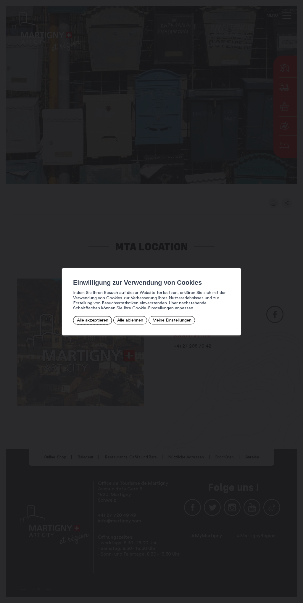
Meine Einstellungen (168, 320)
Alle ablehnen (127, 320)
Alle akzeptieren (90, 320)
